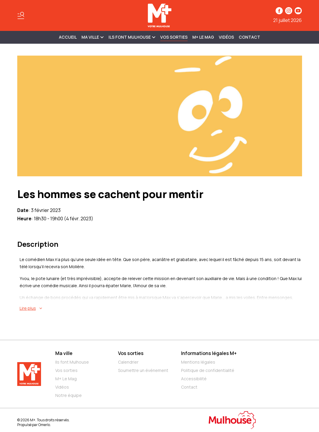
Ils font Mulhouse (72, 362)
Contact (249, 37)
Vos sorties (174, 37)
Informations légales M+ (209, 353)
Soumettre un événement (143, 370)
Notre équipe (68, 395)
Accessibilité (194, 378)
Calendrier (128, 362)
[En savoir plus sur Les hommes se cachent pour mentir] (161, 308)
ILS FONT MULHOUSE (132, 37)
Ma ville (64, 353)
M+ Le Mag (203, 37)
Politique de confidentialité (207, 370)
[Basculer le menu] (20, 15)
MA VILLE (92, 37)
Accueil (68, 37)
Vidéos (226, 37)
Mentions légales (198, 362)
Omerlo (44, 424)
